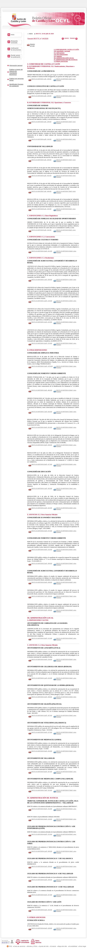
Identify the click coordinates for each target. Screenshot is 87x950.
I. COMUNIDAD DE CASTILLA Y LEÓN (66, 49)
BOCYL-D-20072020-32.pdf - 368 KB (41, 697)
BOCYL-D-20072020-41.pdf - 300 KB (41, 851)
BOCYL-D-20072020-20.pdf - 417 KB (41, 464)
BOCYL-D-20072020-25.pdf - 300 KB (41, 563)
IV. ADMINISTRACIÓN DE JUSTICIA (65, 59)
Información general (15, 65)
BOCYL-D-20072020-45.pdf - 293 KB (41, 909)
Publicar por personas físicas (16, 79)
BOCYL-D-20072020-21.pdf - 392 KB (41, 488)
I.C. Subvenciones (59, 53)
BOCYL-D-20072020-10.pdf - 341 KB (41, 251)
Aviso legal (82, 946)
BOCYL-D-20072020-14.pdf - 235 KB (41, 343)
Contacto (53, 946)
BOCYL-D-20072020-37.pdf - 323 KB (41, 790)
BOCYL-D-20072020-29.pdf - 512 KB (41, 638)
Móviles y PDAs (32, 946)
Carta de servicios (19, 946)
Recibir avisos (16, 56)
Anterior (66, 38)
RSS (10, 946)
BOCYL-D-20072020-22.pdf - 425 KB (41, 508)
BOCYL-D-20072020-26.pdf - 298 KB (41, 582)
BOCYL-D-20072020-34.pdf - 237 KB (41, 732)
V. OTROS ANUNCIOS (61, 61)
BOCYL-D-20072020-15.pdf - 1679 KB (42, 366)
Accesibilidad (73, 946)
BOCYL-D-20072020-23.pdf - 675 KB (41, 530)
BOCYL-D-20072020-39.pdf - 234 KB (41, 819)
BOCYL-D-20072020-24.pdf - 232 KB (41, 549)
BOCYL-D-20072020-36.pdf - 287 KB (41, 771)
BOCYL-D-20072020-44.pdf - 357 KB (41, 894)
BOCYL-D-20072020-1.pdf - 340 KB (41, 79)
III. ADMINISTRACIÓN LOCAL (64, 58)
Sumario (33, 45)
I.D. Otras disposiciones (61, 54)
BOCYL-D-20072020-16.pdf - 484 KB (41, 390)
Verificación (16, 49)
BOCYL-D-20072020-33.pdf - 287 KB (41, 715)
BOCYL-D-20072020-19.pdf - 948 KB (41, 445)
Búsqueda (16, 42)
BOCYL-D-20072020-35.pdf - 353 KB (41, 751)
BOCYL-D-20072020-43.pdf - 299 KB (41, 879)
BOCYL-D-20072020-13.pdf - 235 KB (41, 322)
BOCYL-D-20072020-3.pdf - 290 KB (41, 121)
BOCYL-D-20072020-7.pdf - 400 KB (41, 191)
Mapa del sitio (62, 946)
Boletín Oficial (43, 19)
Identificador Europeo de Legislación (16, 85)
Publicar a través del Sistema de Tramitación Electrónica (16, 72)
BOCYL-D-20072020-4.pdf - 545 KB (41, 139)
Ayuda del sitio (44, 946)
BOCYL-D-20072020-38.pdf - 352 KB (41, 808)
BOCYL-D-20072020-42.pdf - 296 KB (41, 866)
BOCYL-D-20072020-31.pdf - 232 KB (41, 678)
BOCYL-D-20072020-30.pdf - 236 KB (41, 659)
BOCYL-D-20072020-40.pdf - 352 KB (41, 834)
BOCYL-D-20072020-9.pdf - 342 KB (41, 230)
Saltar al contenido (9, 1)
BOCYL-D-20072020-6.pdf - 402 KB (41, 175)
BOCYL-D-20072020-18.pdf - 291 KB (41, 427)
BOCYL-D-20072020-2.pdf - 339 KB (41, 96)
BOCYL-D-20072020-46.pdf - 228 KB (41, 928)
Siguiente (72, 38)
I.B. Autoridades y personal (62, 51)
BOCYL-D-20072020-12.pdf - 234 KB (41, 300)
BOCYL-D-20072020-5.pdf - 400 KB (41, 159)
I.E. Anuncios (58, 56)
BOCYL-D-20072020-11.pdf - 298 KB (41, 279)
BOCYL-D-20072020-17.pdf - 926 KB (41, 411)
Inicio (31, 33)
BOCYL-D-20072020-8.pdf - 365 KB (41, 209)
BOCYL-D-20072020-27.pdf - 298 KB (41, 596)
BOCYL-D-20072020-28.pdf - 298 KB (41, 610)
